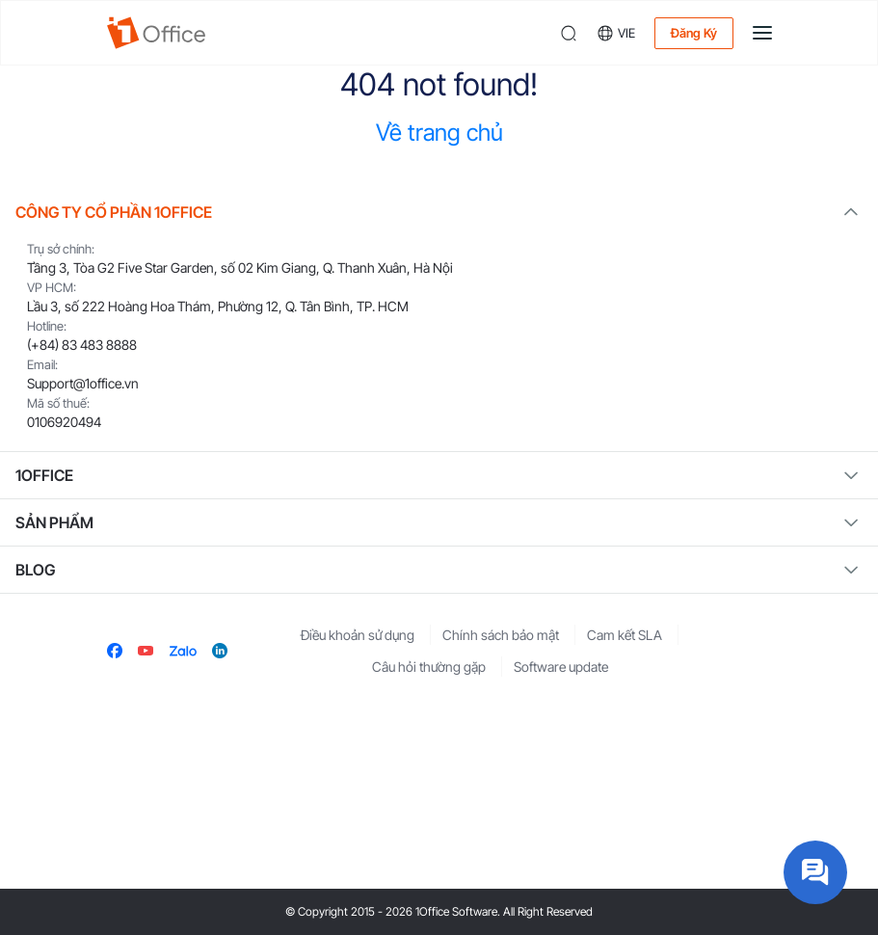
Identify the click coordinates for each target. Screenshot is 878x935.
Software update (561, 666)
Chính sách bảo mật (500, 635)
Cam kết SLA (624, 635)
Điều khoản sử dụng (357, 635)
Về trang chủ (439, 133)
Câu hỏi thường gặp (429, 666)
